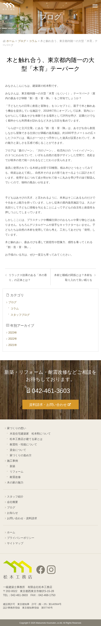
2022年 (12, 338)
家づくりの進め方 (21, 455)
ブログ (12, 302)
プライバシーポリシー (20, 537)
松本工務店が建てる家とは (26, 439)
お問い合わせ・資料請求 (22, 518)
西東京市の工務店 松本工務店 (9, 6)
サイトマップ (15, 543)
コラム (15, 308)
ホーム (11, 532)
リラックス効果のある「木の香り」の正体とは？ (28, 277)
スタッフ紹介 (15, 496)
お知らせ (12, 512)
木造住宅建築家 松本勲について (30, 433)
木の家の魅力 (15, 482)
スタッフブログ (20, 314)
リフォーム (16, 471)
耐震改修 (15, 477)
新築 (12, 466)
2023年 (12, 332)
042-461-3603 (51, 390)
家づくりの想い (16, 428)
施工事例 (12, 460)
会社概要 (12, 502)
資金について (18, 449)
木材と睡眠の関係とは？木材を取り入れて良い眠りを (73, 277)
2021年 (12, 345)
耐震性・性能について (23, 444)
